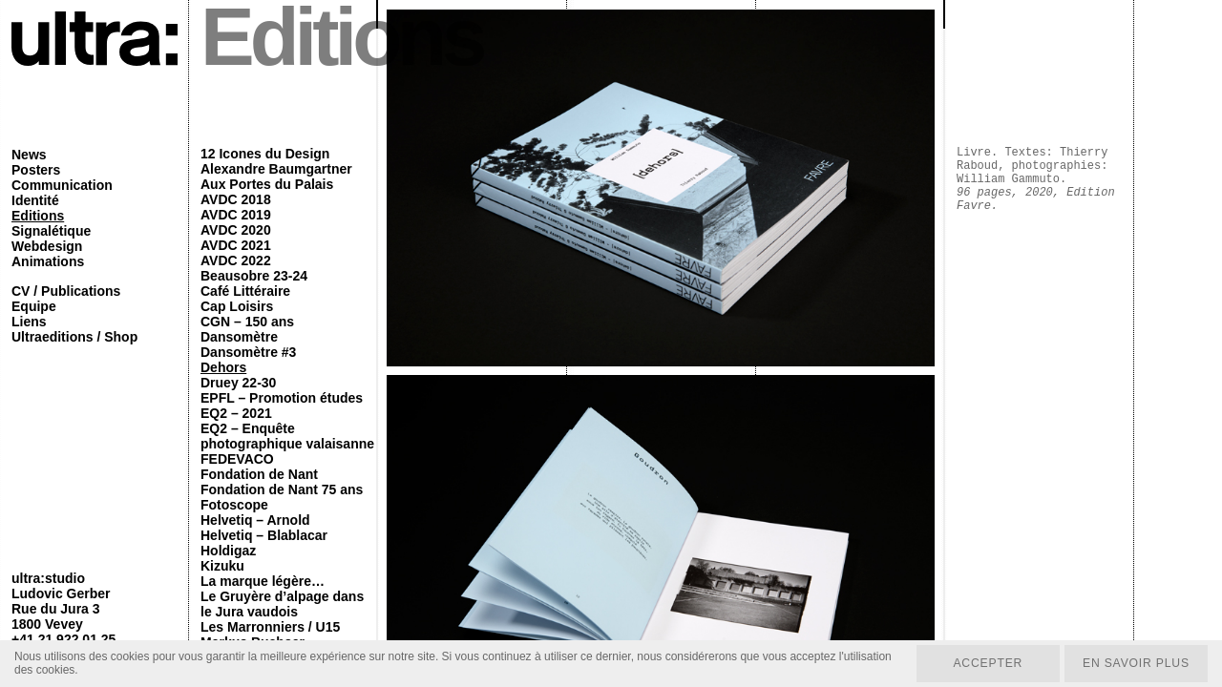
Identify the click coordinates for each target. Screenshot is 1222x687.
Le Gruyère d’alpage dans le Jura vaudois (282, 604)
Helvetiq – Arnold (255, 520)
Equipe (33, 306)
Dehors (223, 367)
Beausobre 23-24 (253, 275)
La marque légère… (262, 581)
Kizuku (222, 565)
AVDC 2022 (235, 260)
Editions (37, 215)
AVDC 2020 (235, 230)
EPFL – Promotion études (281, 398)
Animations (47, 261)
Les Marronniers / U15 (270, 627)
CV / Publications (65, 291)
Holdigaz (228, 550)
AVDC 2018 (235, 199)
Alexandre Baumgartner (276, 169)
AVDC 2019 (235, 214)
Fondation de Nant (259, 474)
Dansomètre (239, 336)
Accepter (985, 663)
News (29, 154)
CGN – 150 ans (247, 321)
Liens (29, 321)
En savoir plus (1135, 663)
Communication (62, 185)
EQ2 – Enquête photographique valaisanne (287, 436)
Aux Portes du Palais (266, 184)
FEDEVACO (237, 459)
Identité (35, 200)
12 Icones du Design (264, 153)
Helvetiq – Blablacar (263, 535)
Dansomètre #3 (248, 352)
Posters (35, 169)
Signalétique (51, 231)
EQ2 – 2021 (236, 413)
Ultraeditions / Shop (74, 336)
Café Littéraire (245, 291)
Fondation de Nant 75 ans (281, 489)
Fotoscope (234, 504)
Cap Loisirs (236, 306)
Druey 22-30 (238, 382)
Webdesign (46, 246)
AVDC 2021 (235, 245)
